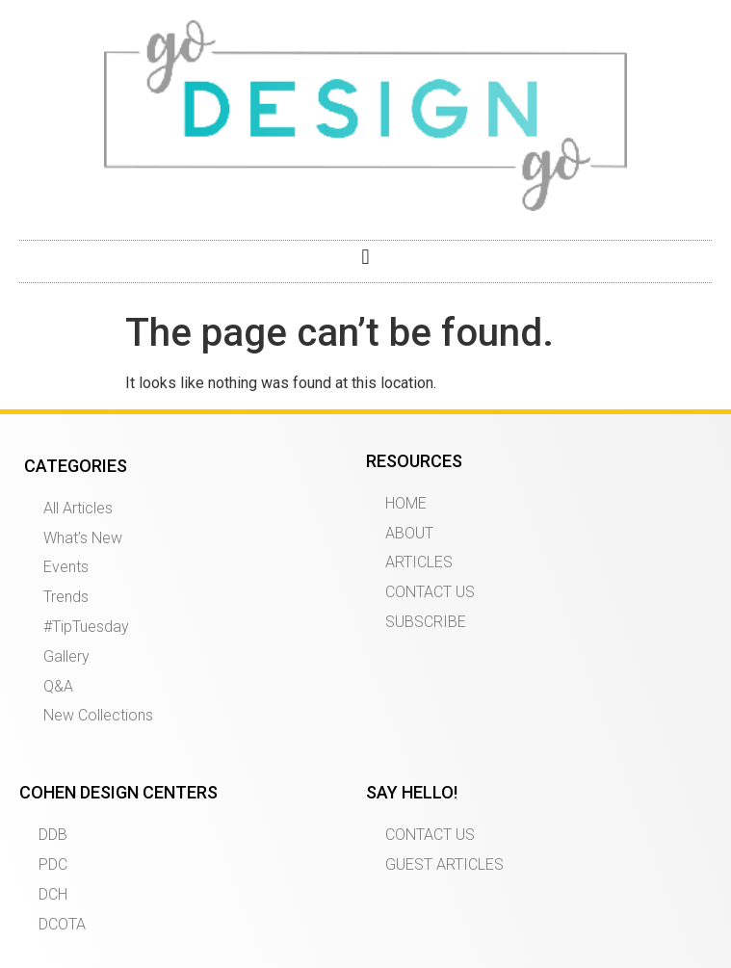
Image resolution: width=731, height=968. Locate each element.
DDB (53, 834)
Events (66, 567)
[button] (365, 257)
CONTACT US (430, 592)
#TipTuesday (86, 626)
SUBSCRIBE (425, 622)
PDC (53, 864)
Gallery (66, 656)
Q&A (58, 686)
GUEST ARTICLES (444, 864)
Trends (66, 597)
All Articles (78, 508)
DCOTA (62, 924)
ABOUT (409, 533)
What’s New (82, 538)
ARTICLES (419, 562)
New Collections (98, 715)
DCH (53, 894)
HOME (406, 503)
